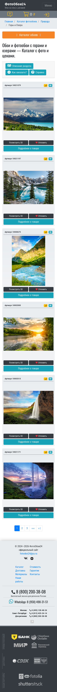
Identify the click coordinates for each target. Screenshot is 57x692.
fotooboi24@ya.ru (28, 553)
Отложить (41, 142)
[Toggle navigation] (48, 5)
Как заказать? (17, 72)
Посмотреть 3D (16, 142)
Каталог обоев (28, 35)
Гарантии (34, 570)
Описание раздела (19, 66)
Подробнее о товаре (28, 148)
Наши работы (19, 579)
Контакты (35, 574)
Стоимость (35, 567)
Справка (37, 72)
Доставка (20, 570)
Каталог (19, 567)
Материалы (21, 574)
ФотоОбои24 (15, 4)
